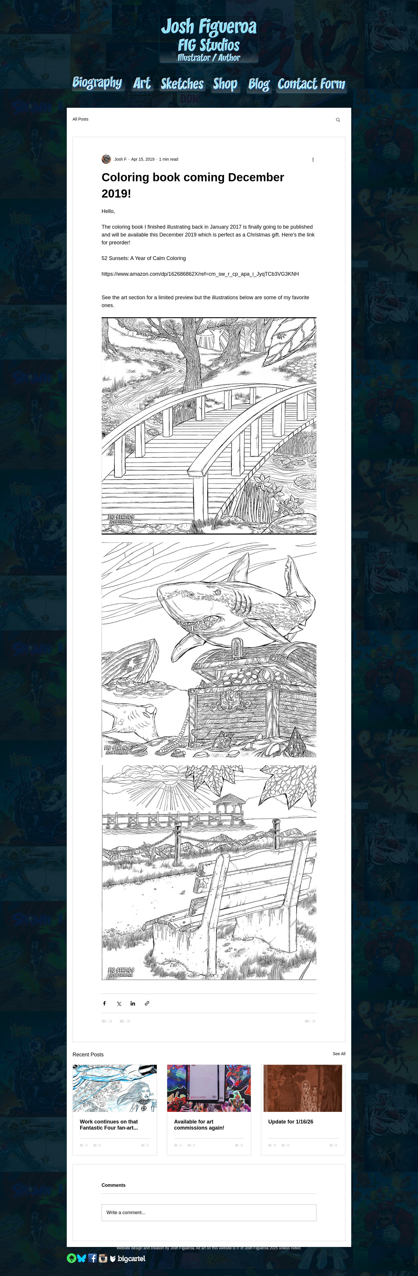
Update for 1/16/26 (290, 1122)
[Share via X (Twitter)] (118, 1003)
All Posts (80, 119)
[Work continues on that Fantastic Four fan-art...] (115, 1088)
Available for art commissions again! (199, 1125)
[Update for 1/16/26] (303, 1088)
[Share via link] (147, 1003)
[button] (338, 119)
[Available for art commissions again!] (209, 1088)
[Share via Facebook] (104, 1003)
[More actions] (312, 159)
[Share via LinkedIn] (133, 1003)
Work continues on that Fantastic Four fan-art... (109, 1125)
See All (339, 1053)
